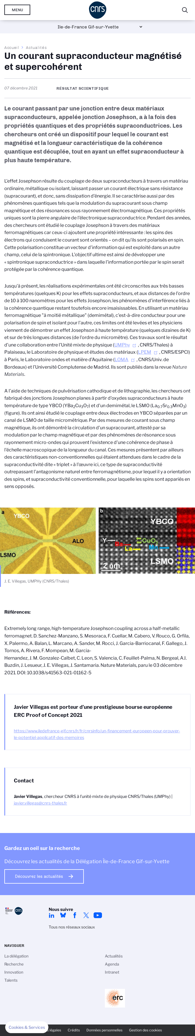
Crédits (74, 1030)
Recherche (14, 964)
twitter (86, 915)
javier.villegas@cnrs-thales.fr (40, 803)
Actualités (36, 47)
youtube (97, 915)
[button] (26, 1027)
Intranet (112, 972)
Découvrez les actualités (39, 876)
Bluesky (63, 915)
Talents (11, 980)
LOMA (121, 359)
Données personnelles (104, 1030)
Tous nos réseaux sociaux (72, 927)
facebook (74, 915)
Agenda (112, 964)
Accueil (11, 47)
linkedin (51, 915)
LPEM (144, 352)
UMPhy (122, 345)
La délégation (16, 956)
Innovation (13, 972)
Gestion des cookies (145, 1030)
